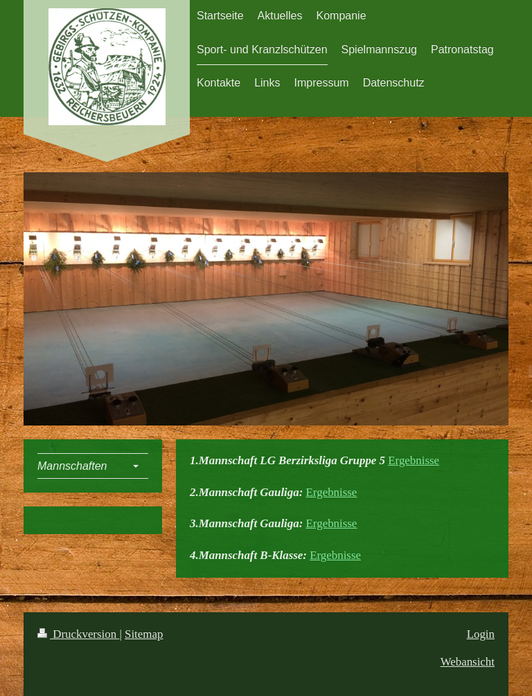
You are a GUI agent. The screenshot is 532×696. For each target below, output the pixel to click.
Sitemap (144, 634)
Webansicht (468, 661)
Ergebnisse (413, 460)
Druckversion (78, 634)
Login (481, 634)
